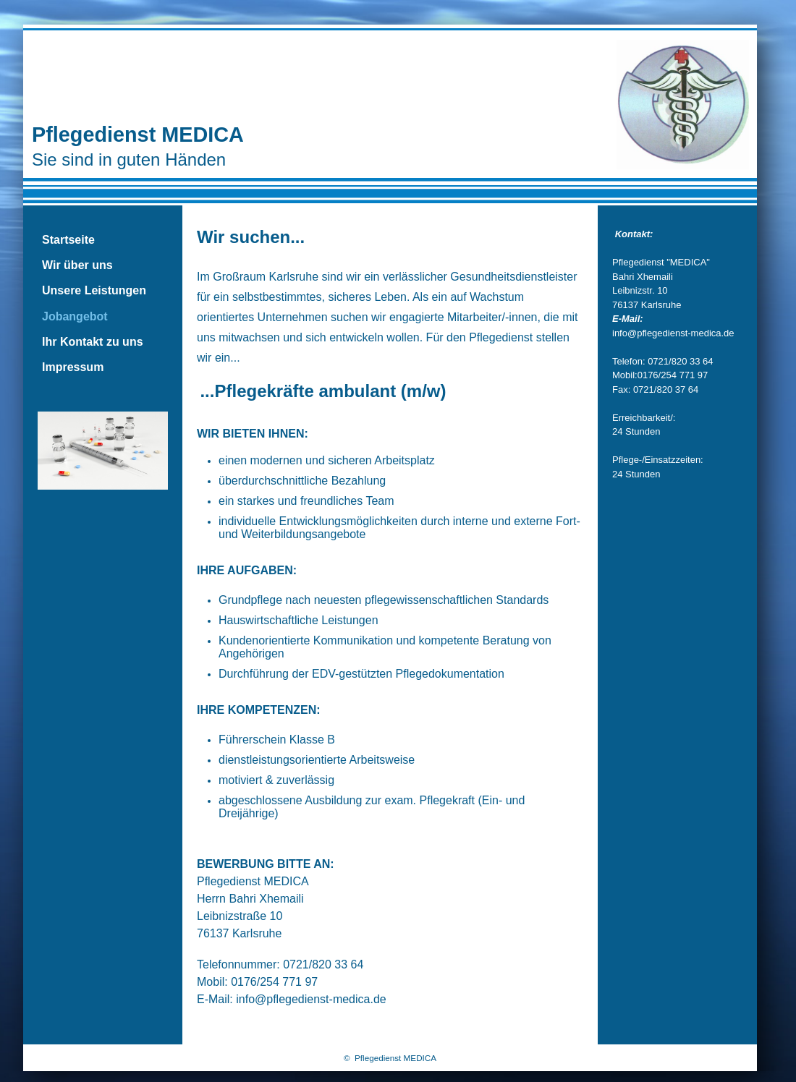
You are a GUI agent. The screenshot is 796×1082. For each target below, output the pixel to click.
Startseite (68, 240)
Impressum (72, 367)
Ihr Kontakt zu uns (92, 342)
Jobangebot (75, 316)
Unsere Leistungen (94, 290)
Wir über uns (77, 265)
